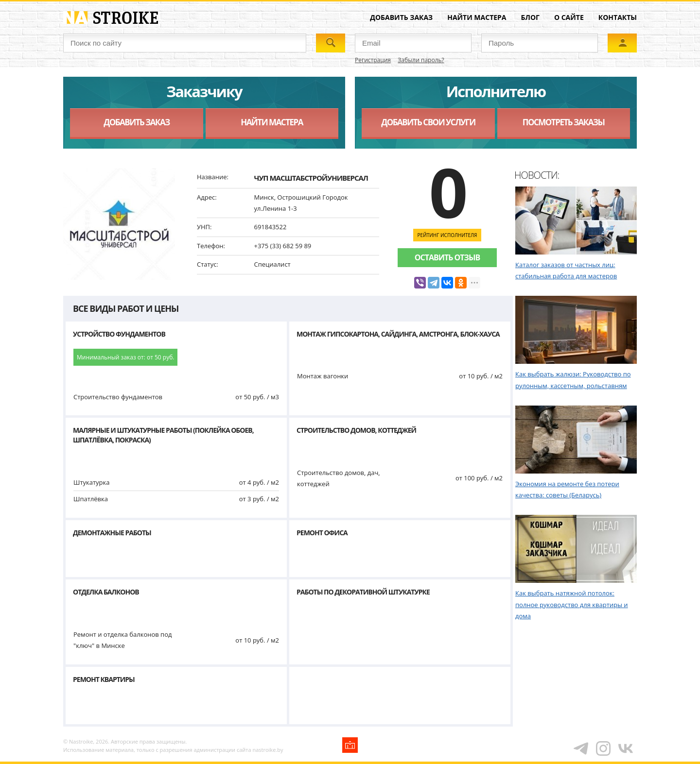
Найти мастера (476, 17)
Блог (530, 17)
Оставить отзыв (447, 257)
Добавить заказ (401, 17)
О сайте (569, 17)
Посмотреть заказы (564, 122)
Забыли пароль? (421, 60)
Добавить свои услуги (428, 122)
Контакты (617, 17)
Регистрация (373, 60)
